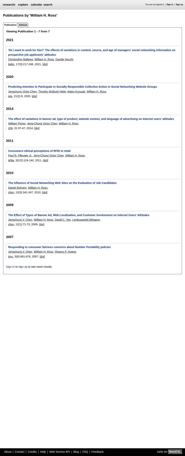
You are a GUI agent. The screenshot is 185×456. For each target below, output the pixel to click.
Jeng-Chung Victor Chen (42, 123)
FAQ (85, 451)
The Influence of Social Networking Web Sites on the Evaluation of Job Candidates (62, 182)
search (47, 4)
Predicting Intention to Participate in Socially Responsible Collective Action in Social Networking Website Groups (82, 86)
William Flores (16, 123)
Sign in (170, 4)
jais (10, 96)
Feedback (97, 451)
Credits (32, 451)
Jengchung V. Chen (20, 219)
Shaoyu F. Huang (65, 251)
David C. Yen (63, 219)
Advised (23, 25)
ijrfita (11, 160)
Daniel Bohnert (17, 187)
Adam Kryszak (76, 91)
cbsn (11, 192)
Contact (19, 451)
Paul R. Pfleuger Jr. (20, 155)
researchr (9, 4)
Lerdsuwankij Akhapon (86, 219)
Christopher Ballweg (20, 59)
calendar (36, 4)
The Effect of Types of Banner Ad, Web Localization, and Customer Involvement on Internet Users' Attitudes (78, 215)
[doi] (45, 64)
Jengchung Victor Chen (22, 91)
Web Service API (59, 451)
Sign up (179, 4)
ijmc (10, 256)
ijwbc (11, 64)
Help (43, 451)
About (8, 451)
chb (10, 128)
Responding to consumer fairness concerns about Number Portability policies (59, 247)
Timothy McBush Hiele (52, 91)
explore (23, 4)
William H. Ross (44, 59)
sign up (22, 266)
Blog (76, 451)
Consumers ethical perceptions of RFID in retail (39, 150)
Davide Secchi (64, 59)
